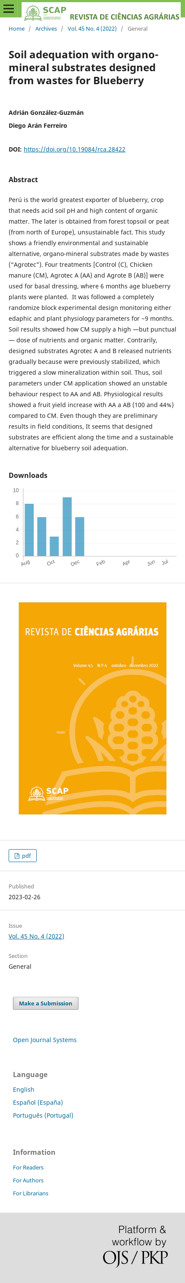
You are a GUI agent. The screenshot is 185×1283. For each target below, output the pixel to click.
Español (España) (38, 1102)
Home (17, 28)
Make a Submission (45, 1003)
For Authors (28, 1180)
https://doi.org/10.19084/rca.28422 (74, 149)
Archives (46, 28)
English (23, 1089)
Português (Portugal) (43, 1115)
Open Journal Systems (45, 1040)
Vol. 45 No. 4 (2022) (92, 28)
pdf (26, 856)
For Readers (28, 1167)
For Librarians (30, 1193)
